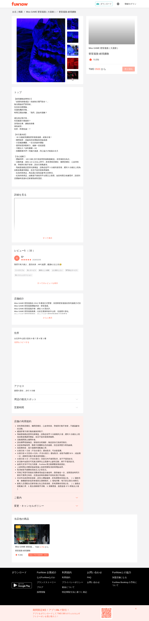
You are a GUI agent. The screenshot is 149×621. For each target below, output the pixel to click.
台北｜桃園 (17, 12)
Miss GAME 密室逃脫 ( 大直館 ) (40, 12)
